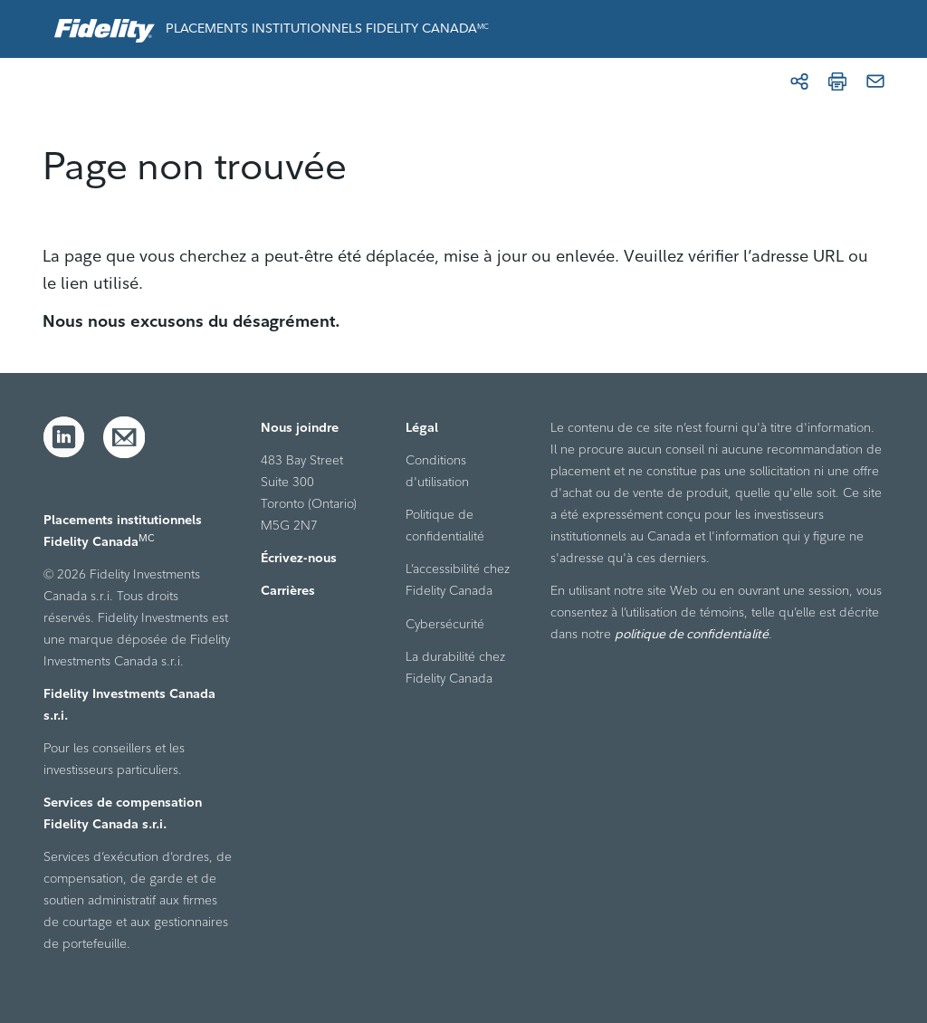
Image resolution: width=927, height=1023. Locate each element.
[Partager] (799, 81)
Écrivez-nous (299, 558)
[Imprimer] (837, 81)
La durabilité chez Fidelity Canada (455, 667)
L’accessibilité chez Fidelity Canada (458, 579)
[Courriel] (875, 81)
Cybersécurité (445, 624)
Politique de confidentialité (445, 525)
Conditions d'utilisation (437, 471)
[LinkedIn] (64, 437)
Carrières (288, 590)
